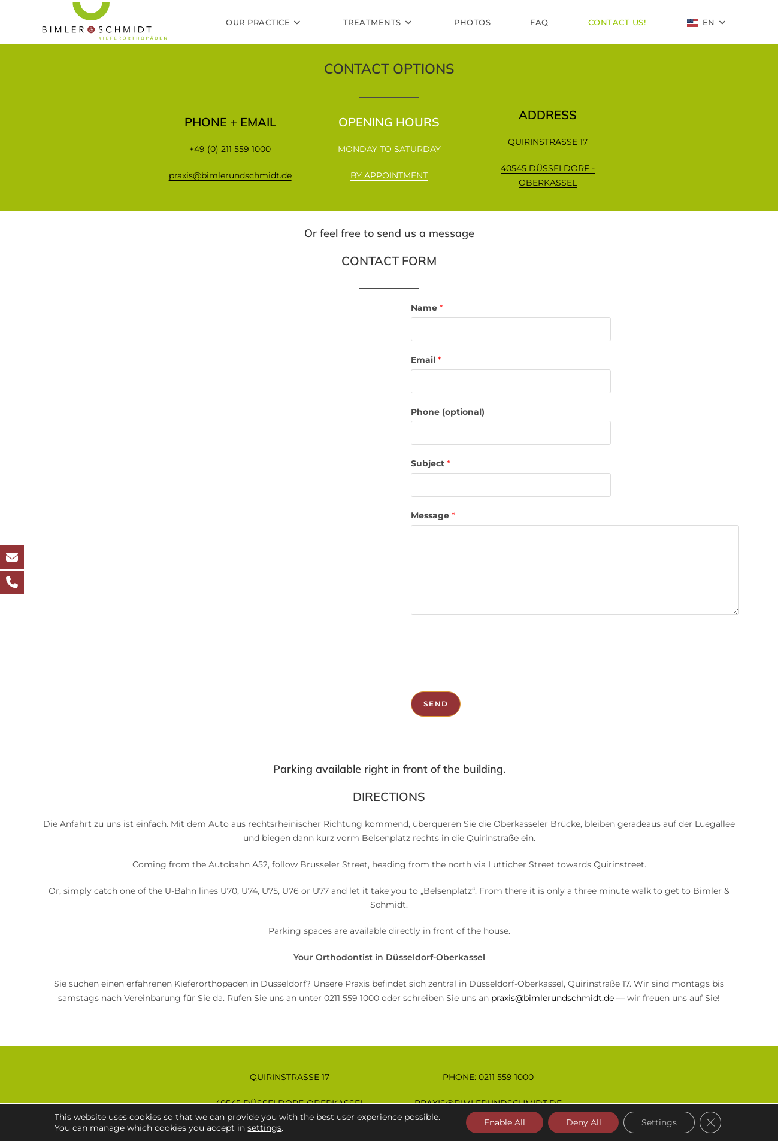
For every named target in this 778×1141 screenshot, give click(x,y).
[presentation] (502, 650)
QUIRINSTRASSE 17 (548, 141)
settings (264, 1127)
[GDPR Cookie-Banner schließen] (710, 1122)
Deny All (583, 1122)
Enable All (504, 1122)
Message (433, 515)
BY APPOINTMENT (389, 175)
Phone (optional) (448, 411)
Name (427, 307)
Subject (430, 463)
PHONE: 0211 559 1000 (488, 1077)
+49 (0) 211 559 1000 (230, 149)
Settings (659, 1122)
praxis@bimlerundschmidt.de (230, 175)
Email (426, 359)
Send (435, 703)
